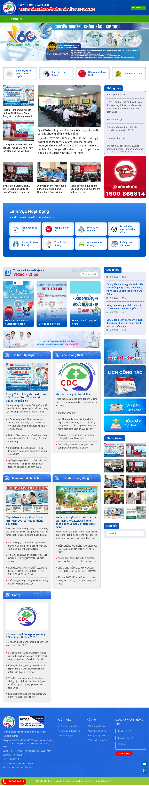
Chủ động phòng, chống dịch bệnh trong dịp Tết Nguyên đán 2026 (28, 583)
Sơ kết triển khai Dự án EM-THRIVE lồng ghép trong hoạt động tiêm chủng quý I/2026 (17, 189)
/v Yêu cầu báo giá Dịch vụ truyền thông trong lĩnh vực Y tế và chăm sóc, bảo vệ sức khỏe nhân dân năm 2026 (124, 108)
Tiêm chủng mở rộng (97, 741)
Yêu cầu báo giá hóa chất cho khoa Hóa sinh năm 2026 (122, 130)
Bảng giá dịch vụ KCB (97, 74)
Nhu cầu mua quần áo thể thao (74, 395)
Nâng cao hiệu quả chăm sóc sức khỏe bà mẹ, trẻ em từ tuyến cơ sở (85, 189)
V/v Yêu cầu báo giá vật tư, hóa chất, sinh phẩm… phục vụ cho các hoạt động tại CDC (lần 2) (125, 150)
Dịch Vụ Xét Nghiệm (93, 230)
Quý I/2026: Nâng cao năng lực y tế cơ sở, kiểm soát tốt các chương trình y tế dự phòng (68, 132)
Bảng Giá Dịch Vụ (62, 230)
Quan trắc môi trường (94, 245)
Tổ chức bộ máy (66, 736)
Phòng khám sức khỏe (127, 245)
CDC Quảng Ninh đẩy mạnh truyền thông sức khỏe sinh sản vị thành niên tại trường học (125, 324)
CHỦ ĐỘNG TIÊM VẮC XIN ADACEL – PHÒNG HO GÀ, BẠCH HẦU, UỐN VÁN (77, 570)
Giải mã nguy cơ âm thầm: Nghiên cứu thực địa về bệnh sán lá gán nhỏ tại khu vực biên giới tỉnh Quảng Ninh (27, 546)
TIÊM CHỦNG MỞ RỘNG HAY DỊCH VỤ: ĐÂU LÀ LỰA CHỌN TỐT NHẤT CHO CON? (27, 559)
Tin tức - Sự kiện (23, 356)
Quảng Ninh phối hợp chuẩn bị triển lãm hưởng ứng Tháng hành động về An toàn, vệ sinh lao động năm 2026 (51, 189)
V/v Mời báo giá (115, 120)
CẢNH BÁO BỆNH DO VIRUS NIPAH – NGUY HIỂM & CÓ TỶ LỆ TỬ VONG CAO (77, 561)
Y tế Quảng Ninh (72, 356)
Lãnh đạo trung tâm (68, 727)
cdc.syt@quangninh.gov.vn (21, 764)
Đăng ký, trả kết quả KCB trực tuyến (24, 74)
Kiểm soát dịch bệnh (25, 479)
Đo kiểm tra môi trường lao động (128, 229)
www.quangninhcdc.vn (21, 768)
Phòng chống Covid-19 (98, 736)
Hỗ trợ (16, 596)
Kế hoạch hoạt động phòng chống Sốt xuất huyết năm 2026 (26, 636)
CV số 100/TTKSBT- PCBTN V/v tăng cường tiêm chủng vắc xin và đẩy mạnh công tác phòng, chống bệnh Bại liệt (28, 656)
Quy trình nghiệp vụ (96, 732)
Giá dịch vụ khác (133, 73)
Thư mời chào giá (116, 139)
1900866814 (12, 19)
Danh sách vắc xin (30, 230)
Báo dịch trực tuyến (59, 74)
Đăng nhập (138, 8)
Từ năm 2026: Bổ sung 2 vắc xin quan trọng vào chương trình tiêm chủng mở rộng (77, 581)
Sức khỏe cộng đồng (75, 479)
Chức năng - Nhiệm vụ (69, 732)
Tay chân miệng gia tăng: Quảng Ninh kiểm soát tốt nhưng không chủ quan (24, 521)
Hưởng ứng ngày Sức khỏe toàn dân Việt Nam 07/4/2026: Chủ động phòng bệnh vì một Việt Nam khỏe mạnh (76, 523)
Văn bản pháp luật (96, 727)
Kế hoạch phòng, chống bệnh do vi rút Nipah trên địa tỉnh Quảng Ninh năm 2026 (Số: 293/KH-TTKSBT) (27, 669)
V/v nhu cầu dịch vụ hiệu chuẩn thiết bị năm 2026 (123, 94)
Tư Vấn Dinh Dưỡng (61, 245)
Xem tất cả (89, 275)
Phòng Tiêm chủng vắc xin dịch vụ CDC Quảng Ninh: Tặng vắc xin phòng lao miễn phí (18, 113)
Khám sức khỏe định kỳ (28, 245)
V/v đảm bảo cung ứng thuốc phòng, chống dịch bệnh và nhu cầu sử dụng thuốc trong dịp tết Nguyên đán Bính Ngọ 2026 (26, 684)
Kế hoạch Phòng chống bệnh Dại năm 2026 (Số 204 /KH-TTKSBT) (27, 696)
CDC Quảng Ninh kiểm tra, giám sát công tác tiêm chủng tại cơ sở (75, 447)
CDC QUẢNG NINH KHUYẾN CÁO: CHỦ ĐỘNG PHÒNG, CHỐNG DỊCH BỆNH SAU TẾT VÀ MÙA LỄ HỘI (27, 571)
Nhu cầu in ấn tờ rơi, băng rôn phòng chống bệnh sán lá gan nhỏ (76, 438)
